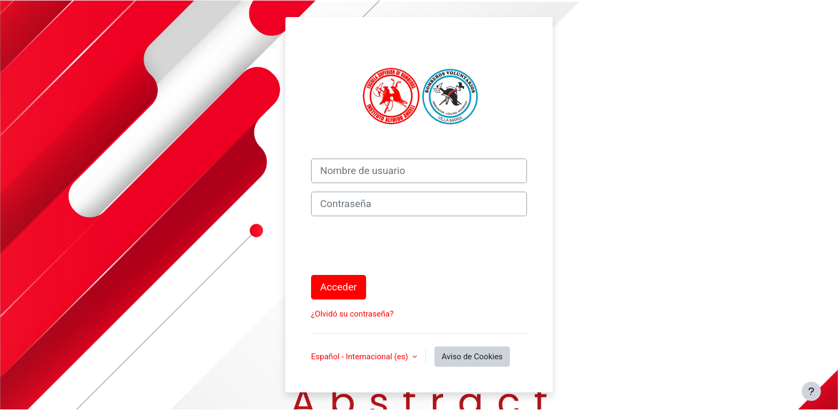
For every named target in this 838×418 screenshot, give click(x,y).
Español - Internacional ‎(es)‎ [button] (360, 356)
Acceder (338, 287)
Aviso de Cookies (471, 356)
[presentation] (392, 245)
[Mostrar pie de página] (811, 391)
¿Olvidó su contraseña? (352, 314)
